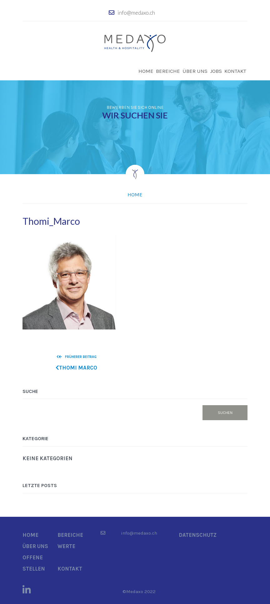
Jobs (216, 71)
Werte (66, 546)
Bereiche (168, 71)
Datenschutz (198, 535)
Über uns (195, 71)
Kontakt (235, 71)
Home (145, 71)
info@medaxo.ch (136, 12)
